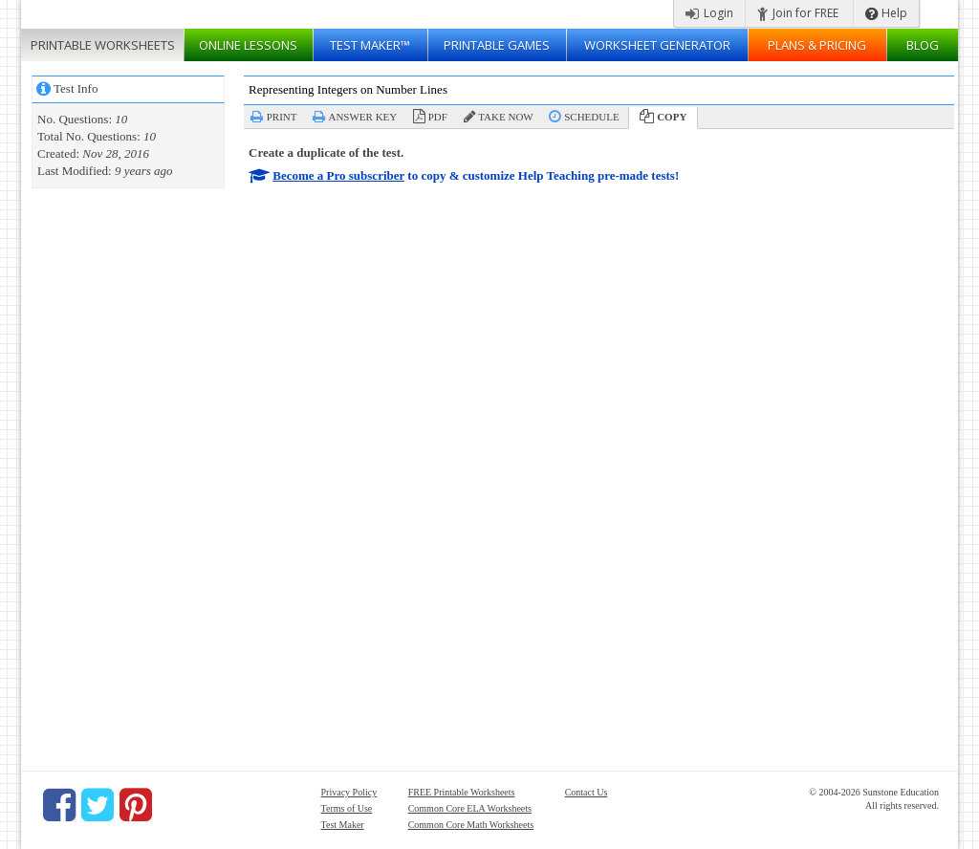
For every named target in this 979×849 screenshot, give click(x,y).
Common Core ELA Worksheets (470, 808)
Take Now (505, 116)
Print (282, 116)
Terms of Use (347, 808)
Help (886, 13)
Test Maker (342, 824)
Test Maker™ (370, 45)
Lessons (248, 45)
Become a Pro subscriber (338, 175)
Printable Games (497, 45)
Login (709, 13)
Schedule (591, 116)
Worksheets (103, 45)
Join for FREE (797, 13)
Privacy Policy (349, 792)
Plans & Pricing (817, 45)
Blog (922, 45)
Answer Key (362, 116)
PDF (437, 116)
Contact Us (586, 792)
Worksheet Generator (657, 45)
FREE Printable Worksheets (461, 792)
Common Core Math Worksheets (471, 824)
